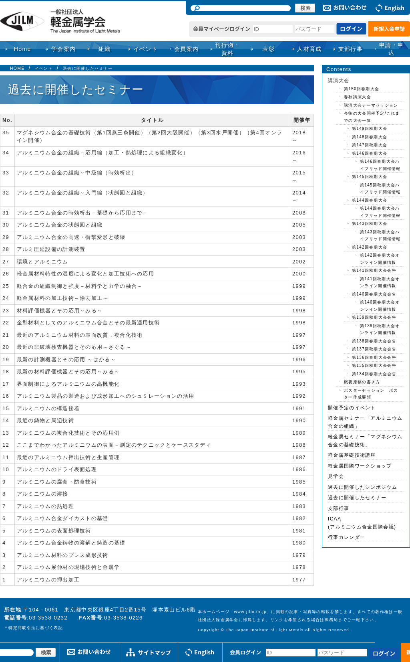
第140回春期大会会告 (374, 294)
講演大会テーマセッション (371, 105)
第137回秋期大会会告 (374, 349)
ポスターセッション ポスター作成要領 (371, 394)
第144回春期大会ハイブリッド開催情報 (380, 212)
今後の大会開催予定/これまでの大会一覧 (372, 117)
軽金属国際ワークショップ (360, 466)
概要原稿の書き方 (362, 382)
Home (22, 49)
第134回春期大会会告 (374, 374)
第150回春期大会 (361, 89)
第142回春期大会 (369, 247)
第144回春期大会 (369, 200)
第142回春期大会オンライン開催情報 (380, 259)
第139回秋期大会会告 (374, 317)
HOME (17, 68)
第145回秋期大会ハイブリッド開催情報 (380, 188)
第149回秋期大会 (369, 128)
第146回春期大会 (369, 153)
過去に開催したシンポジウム (362, 487)
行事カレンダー (346, 537)
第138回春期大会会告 (374, 341)
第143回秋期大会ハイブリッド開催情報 (380, 235)
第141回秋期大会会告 (374, 270)
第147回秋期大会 (369, 145)
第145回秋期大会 (369, 176)
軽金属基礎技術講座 (352, 455)
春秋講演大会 (357, 97)
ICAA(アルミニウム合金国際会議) (362, 523)
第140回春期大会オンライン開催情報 (380, 306)
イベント (44, 68)
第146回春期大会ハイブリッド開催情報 (380, 165)
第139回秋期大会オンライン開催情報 (380, 329)
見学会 (336, 476)
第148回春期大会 (369, 137)
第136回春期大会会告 (374, 357)
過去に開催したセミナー (88, 68)
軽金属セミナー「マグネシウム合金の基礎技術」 (365, 440)
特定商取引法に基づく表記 (35, 628)
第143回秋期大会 (369, 223)
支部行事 (350, 49)
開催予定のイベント (352, 408)
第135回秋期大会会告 (374, 365)
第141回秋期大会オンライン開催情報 (380, 282)
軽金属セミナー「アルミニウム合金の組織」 (365, 422)
